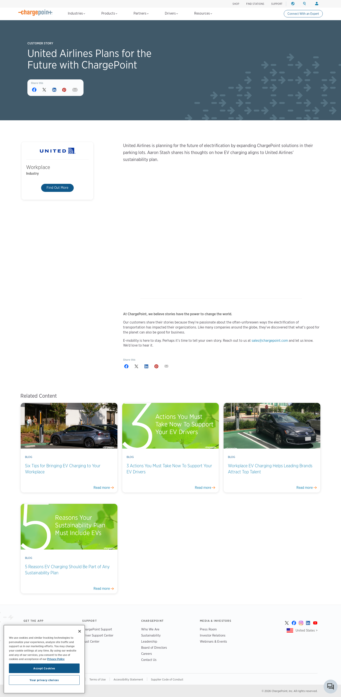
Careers (146, 654)
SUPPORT (276, 3)
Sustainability (151, 635)
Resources (203, 13)
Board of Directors (154, 647)
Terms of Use (97, 679)
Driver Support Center (97, 635)
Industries (76, 13)
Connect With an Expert (303, 13)
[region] (44, 659)
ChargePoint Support (97, 629)
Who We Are (150, 629)
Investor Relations (213, 635)
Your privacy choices (44, 680)
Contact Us (149, 660)
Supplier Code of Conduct (167, 679)
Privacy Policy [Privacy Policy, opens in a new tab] (56, 659)
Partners (141, 13)
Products (109, 13)
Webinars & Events (213, 641)
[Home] (35, 12)
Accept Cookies (44, 668)
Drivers (171, 13)
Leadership (149, 641)
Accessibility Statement (128, 679)
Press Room (208, 629)
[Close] (79, 631)
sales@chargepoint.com (270, 340)
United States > (307, 630)
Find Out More (57, 188)
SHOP (235, 3)
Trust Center (90, 641)
